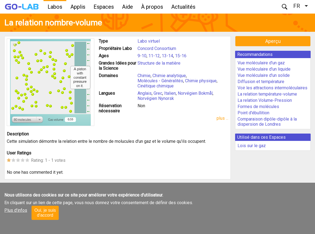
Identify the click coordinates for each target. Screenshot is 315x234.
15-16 (180, 55)
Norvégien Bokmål (195, 93)
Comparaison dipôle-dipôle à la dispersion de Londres (267, 121)
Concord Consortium (157, 48)
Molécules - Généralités (160, 80)
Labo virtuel (149, 41)
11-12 (154, 55)
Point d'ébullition (253, 112)
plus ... (222, 118)
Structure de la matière (159, 63)
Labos (55, 7)
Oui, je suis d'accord (45, 212)
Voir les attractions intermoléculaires (272, 87)
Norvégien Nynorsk (156, 98)
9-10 (142, 55)
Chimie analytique (169, 75)
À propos (152, 7)
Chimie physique (201, 80)
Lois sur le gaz (252, 145)
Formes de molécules (258, 106)
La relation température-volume (267, 94)
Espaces (103, 7)
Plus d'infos (15, 210)
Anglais (145, 93)
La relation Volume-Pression (265, 100)
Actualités (183, 7)
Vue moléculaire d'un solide (264, 75)
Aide (127, 7)
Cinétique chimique (156, 85)
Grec (158, 93)
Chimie (144, 75)
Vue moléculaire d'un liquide (264, 69)
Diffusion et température (261, 81)
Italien (170, 93)
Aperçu (273, 41)
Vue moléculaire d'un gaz (261, 62)
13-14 (167, 55)
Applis (77, 7)
